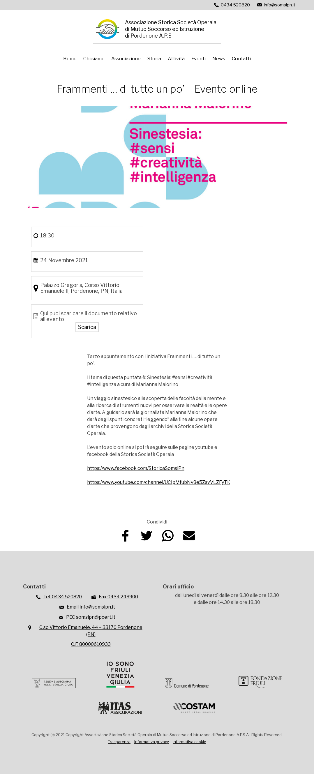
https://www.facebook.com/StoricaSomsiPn (135, 468)
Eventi (198, 58)
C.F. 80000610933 (91, 644)
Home (70, 58)
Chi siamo (94, 58)
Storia (154, 58)
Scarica (87, 327)
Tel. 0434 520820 (62, 597)
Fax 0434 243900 (118, 597)
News (218, 58)
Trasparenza (119, 741)
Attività (176, 58)
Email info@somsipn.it (91, 607)
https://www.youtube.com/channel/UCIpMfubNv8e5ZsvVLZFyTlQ (159, 482)
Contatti (241, 58)
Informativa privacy (151, 741)
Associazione (126, 58)
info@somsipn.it (279, 5)
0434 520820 (235, 5)
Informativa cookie (189, 741)
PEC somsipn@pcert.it (90, 617)
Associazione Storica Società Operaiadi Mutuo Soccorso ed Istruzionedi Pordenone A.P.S (170, 29)
